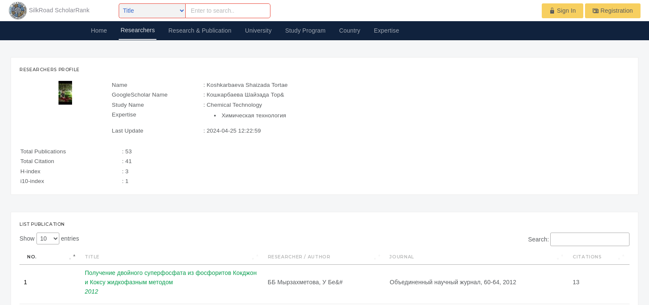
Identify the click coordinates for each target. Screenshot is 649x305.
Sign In (562, 10)
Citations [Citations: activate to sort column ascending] (587, 257)
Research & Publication (199, 30)
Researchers (137, 30)
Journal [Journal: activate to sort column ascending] (402, 257)
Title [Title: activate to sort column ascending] (92, 257)
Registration (613, 10)
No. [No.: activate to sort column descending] (32, 257)
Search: (579, 239)
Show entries (49, 238)
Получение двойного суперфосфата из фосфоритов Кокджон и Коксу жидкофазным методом (171, 282)
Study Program (305, 30)
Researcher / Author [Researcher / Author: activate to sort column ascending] (299, 257)
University (258, 30)
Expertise (386, 30)
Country (349, 30)
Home (99, 30)
